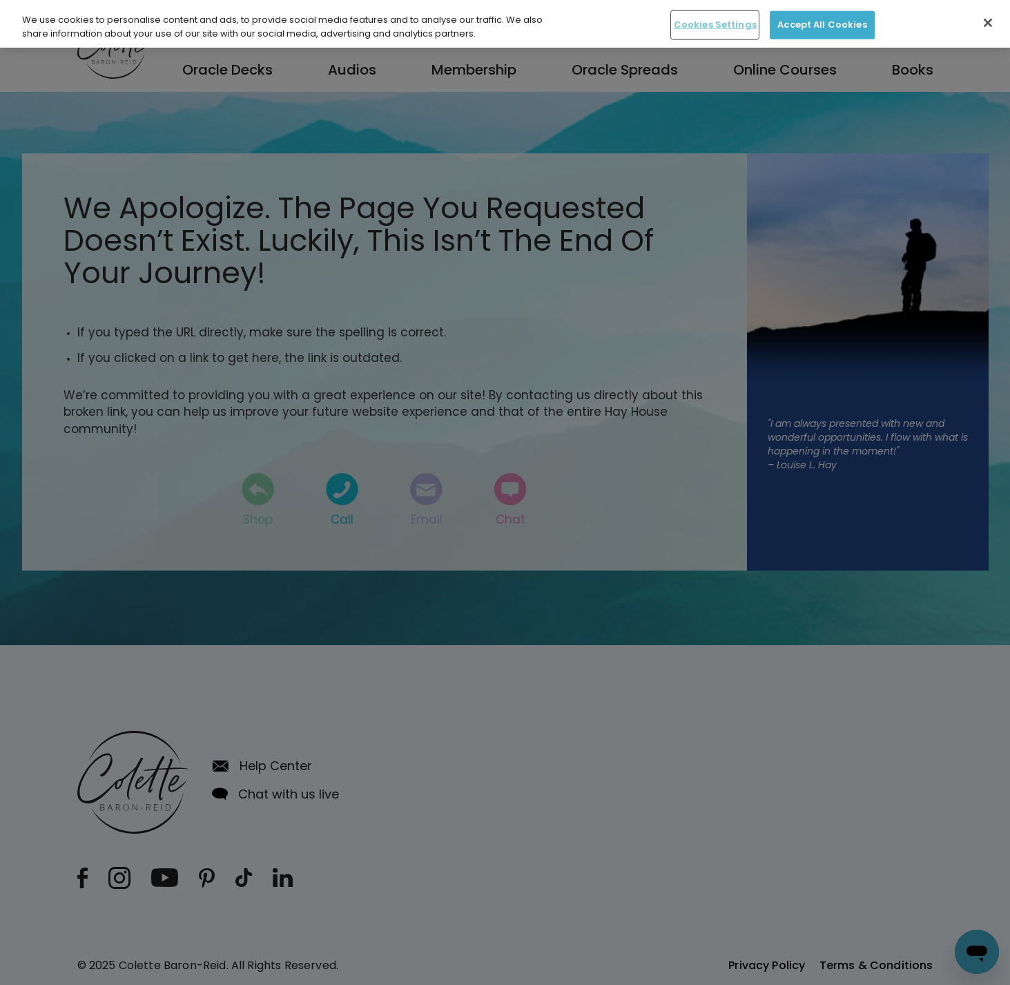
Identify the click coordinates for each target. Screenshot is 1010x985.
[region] (505, 24)
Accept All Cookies (821, 24)
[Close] (988, 23)
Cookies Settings (715, 24)
